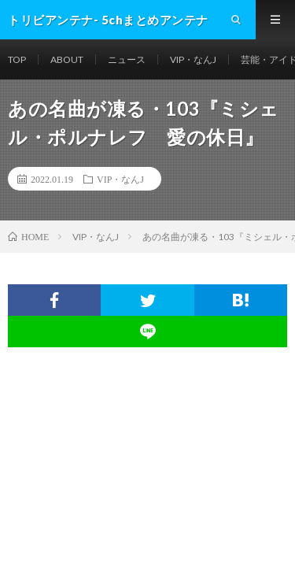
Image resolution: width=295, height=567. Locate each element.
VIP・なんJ (193, 59)
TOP (17, 59)
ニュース (127, 59)
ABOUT (66, 59)
